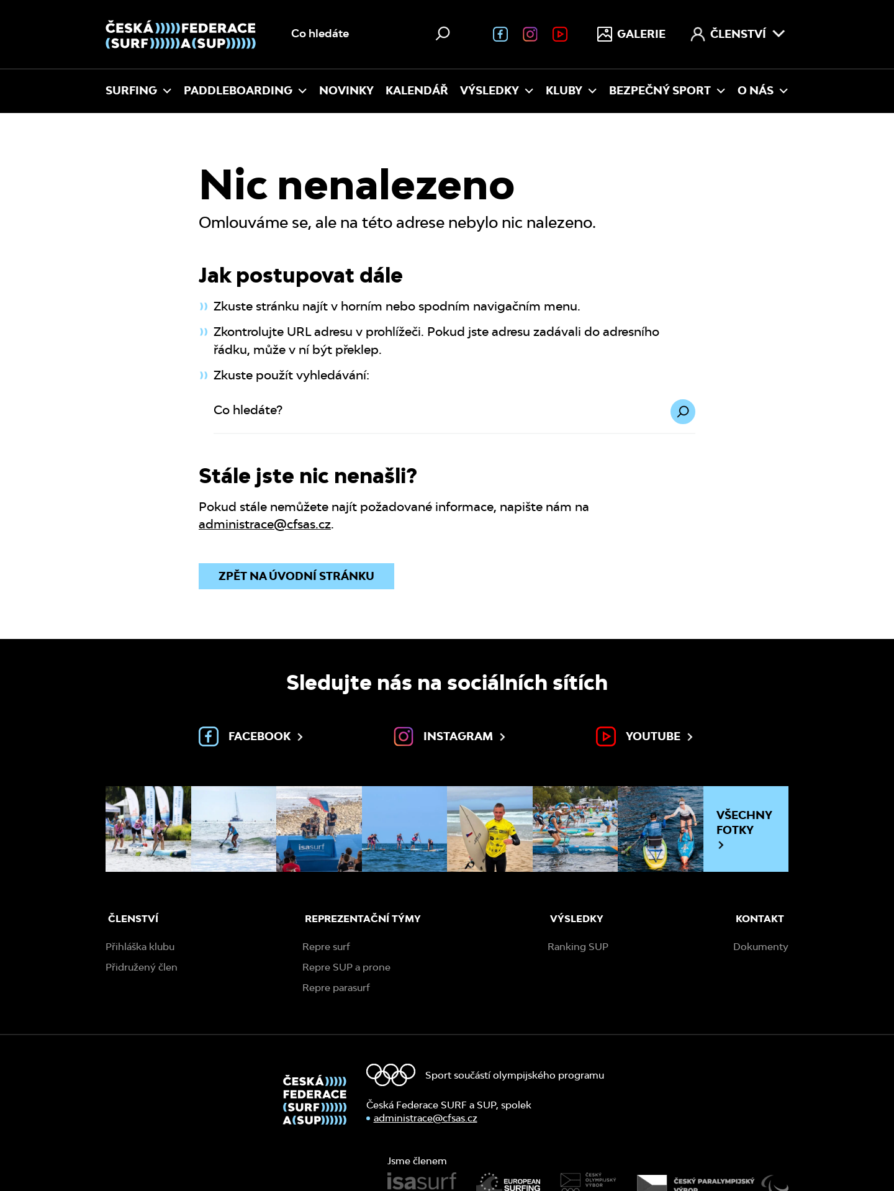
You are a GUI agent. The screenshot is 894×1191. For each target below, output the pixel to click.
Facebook (252, 736)
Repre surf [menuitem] (326, 947)
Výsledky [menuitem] (497, 90)
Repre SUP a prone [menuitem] (346, 967)
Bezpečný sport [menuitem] (667, 90)
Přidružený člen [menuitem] (142, 967)
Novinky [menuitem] (346, 90)
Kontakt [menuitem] (760, 919)
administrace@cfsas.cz (265, 524)
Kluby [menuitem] (571, 90)
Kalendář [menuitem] (417, 90)
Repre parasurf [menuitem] (336, 988)
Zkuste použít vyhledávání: (291, 375)
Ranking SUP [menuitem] (578, 947)
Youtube (645, 736)
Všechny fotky (744, 829)
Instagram (451, 736)
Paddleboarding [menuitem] (245, 90)
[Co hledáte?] (454, 417)
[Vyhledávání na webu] (372, 34)
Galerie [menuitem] (631, 34)
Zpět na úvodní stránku (296, 575)
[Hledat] (443, 33)
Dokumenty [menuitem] (760, 947)
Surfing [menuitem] (139, 90)
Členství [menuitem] (738, 34)
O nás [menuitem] (763, 90)
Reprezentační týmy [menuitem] (363, 919)
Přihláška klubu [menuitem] (140, 947)
